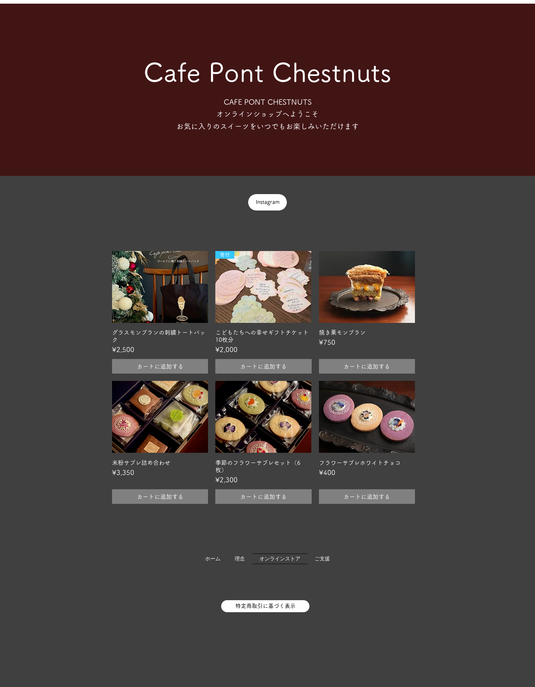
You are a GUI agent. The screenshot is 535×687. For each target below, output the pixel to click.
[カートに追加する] (160, 366)
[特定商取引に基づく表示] (265, 606)
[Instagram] (267, 202)
